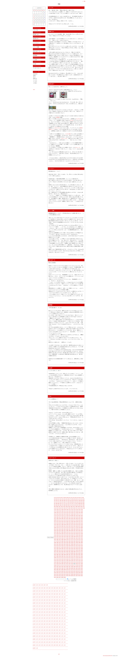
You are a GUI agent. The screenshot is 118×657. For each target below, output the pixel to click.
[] (54, 497)
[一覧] (84, 1)
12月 (64, 588)
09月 (57, 588)
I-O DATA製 (67, 133)
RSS (34, 89)
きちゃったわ (64, 138)
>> (42, 7)
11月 (62, 588)
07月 (52, 588)
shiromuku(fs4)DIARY (107, 655)
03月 (42, 585)
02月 (39, 585)
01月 (37, 585)
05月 (47, 585)
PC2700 (78, 118)
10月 (59, 588)
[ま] (59, 654)
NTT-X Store (57, 127)
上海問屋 (57, 117)
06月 (49, 588)
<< (35, 7)
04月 (44, 585)
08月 (54, 588)
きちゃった (77, 147)
